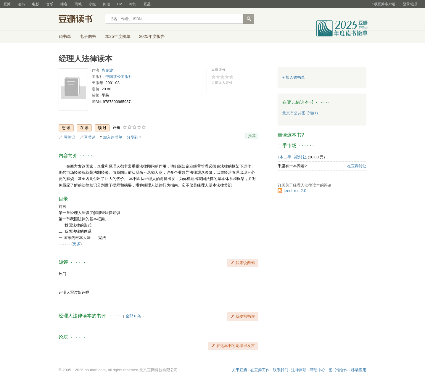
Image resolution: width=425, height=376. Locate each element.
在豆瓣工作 (260, 370)
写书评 (89, 137)
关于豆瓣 (239, 370)
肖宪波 (107, 70)
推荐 (252, 136)
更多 (77, 244)
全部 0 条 (133, 316)
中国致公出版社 (118, 76)
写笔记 (69, 137)
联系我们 (280, 370)
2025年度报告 (152, 36)
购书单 (65, 36)
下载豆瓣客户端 (383, 4)
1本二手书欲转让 (292, 157)
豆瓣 (7, 4)
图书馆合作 (338, 370)
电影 (35, 4)
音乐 (49, 4)
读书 (21, 4)
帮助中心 (317, 370)
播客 (63, 4)
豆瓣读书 (80, 19)
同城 (78, 4)
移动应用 (358, 370)
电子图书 (88, 36)
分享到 (132, 137)
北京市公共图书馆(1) (300, 113)
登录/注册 (410, 4)
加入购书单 (112, 137)
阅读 (106, 4)
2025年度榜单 (118, 36)
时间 (132, 4)
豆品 (147, 4)
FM (119, 4)
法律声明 (299, 370)
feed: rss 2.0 (295, 190)
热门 (62, 273)
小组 (92, 4)
